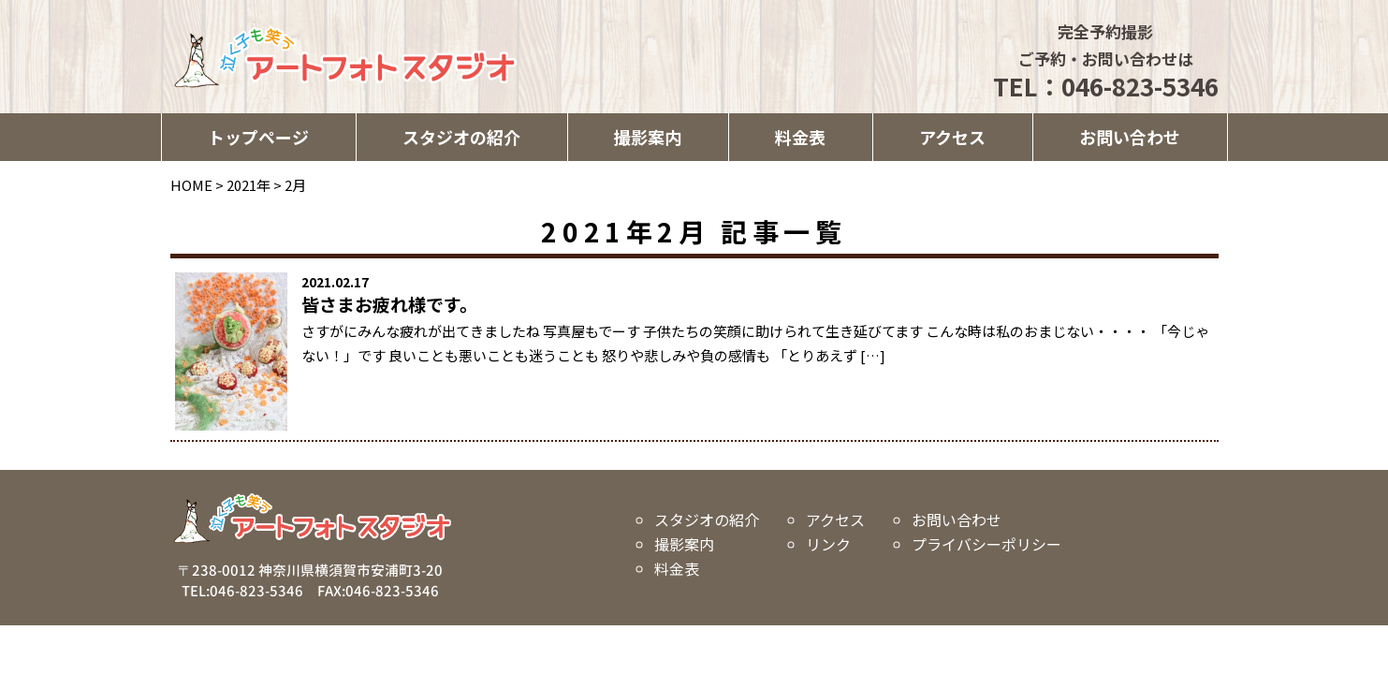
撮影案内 (647, 137)
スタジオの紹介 (461, 137)
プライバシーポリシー (986, 544)
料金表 (800, 137)
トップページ (258, 137)
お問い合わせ (1129, 137)
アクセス (952, 137)
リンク (828, 544)
